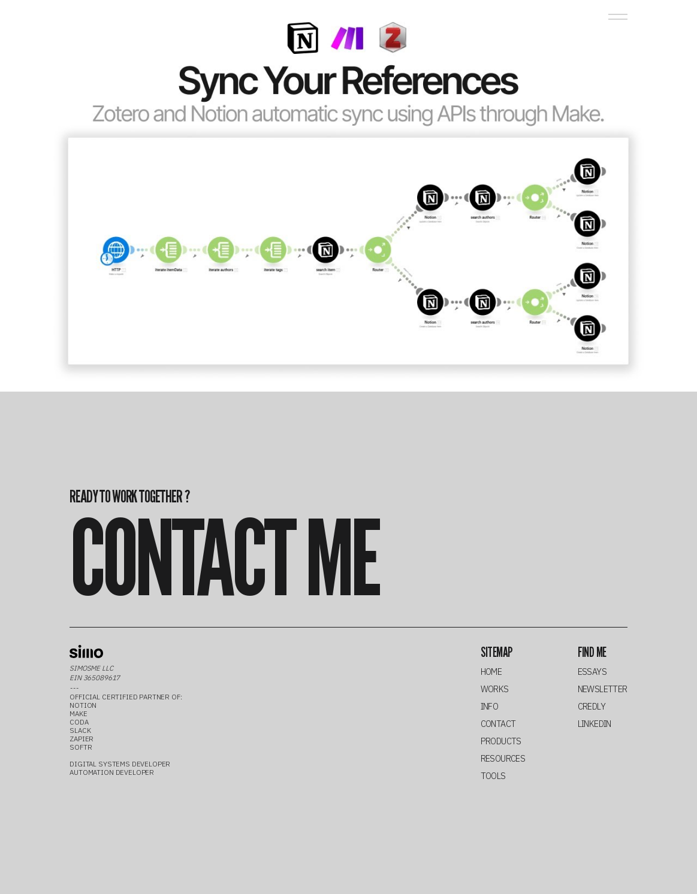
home (491, 672)
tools (493, 776)
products (501, 741)
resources (503, 758)
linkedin (594, 724)
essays (592, 672)
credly (592, 706)
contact (498, 724)
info (490, 706)
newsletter (602, 689)
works (495, 689)
